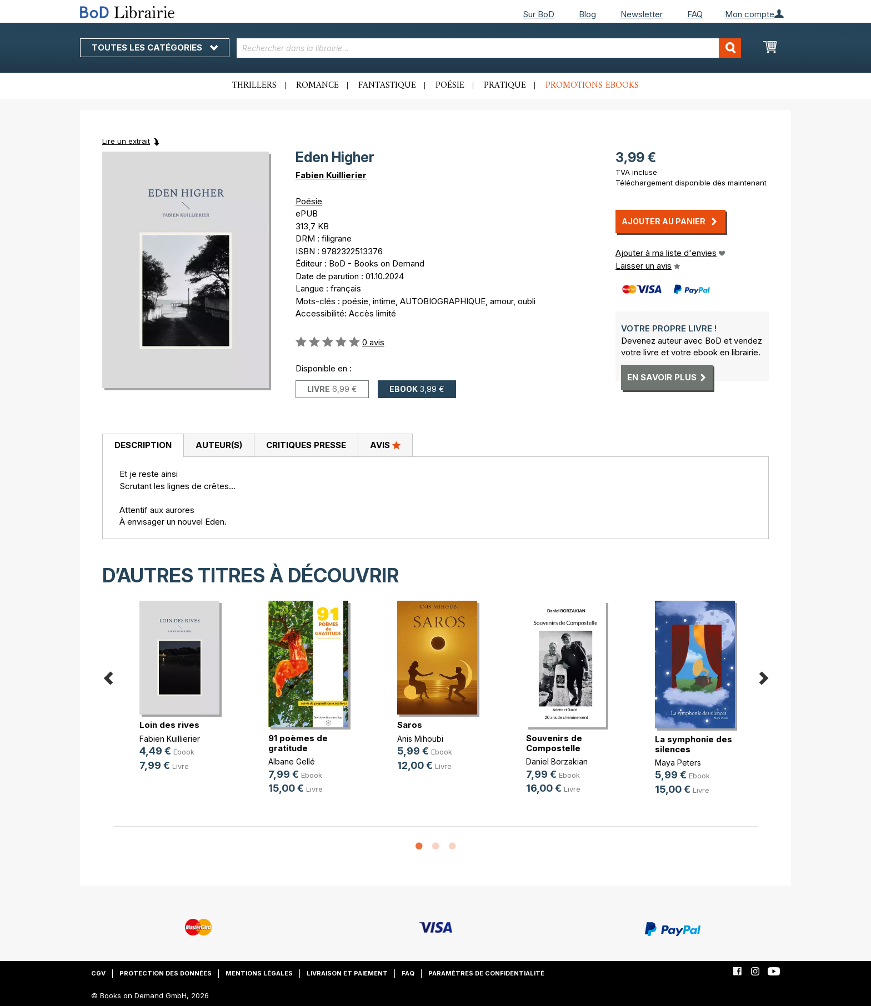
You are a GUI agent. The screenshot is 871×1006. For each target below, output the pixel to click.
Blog (587, 14)
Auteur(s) (219, 445)
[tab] (142, 446)
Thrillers (254, 85)
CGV (98, 973)
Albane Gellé (291, 761)
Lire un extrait (126, 141)
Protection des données (165, 973)
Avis (385, 445)
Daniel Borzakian (557, 761)
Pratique (505, 85)
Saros (409, 725)
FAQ (695, 14)
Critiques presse (306, 445)
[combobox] (489, 48)
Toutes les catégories (155, 47)
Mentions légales (259, 973)
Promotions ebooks (592, 85)
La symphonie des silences (693, 744)
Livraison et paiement (347, 973)
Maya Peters (678, 762)
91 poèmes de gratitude (298, 743)
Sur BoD (538, 14)
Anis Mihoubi (420, 738)
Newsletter (641, 14)
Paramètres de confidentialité (486, 973)
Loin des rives (169, 725)
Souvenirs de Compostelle (554, 743)
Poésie (450, 85)
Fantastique (387, 85)
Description (143, 445)
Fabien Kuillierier (331, 175)
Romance (317, 85)
